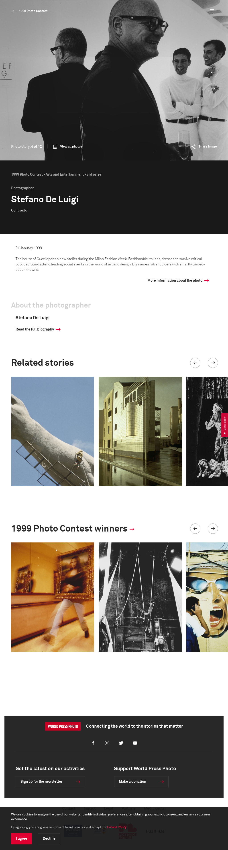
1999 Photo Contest (33, 11)
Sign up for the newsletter (41, 781)
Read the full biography (35, 329)
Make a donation (132, 781)
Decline (49, 838)
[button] (195, 363)
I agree (21, 838)
